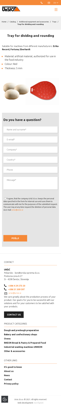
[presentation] (23, 217)
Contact (8, 376)
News (7, 372)
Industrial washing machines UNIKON (23, 344)
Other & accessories (14, 348)
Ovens (7, 336)
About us (9, 368)
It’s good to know (13, 364)
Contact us (14, 312)
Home (4, 19)
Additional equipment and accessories (34, 19)
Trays (54, 19)
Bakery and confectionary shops (20, 331)
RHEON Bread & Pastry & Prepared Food (25, 340)
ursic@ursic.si (17, 207)
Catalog (13, 19)
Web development (30, 400)
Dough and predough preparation (21, 327)
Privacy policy (11, 381)
